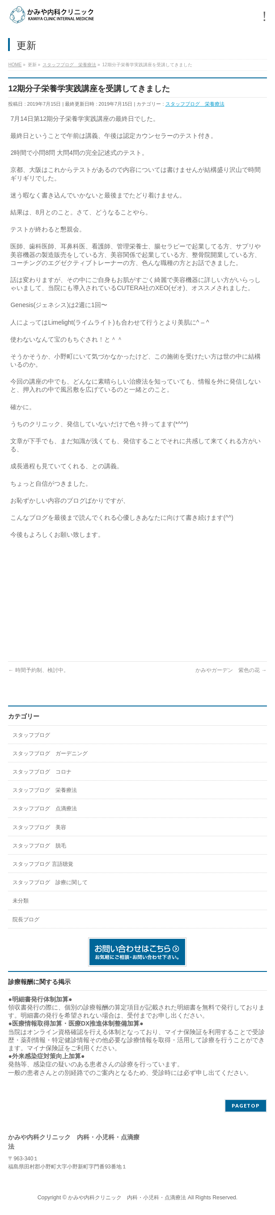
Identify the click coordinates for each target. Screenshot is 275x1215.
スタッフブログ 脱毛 (39, 846)
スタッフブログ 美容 (39, 827)
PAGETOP (246, 1105)
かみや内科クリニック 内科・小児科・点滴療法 (127, 1197)
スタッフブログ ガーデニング (50, 753)
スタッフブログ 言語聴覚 (43, 864)
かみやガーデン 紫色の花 (231, 670)
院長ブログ (26, 919)
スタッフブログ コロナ (42, 772)
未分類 (21, 901)
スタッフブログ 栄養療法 (194, 104)
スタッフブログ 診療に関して (50, 882)
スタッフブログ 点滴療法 (45, 808)
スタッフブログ (31, 735)
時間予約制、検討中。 (38, 670)
